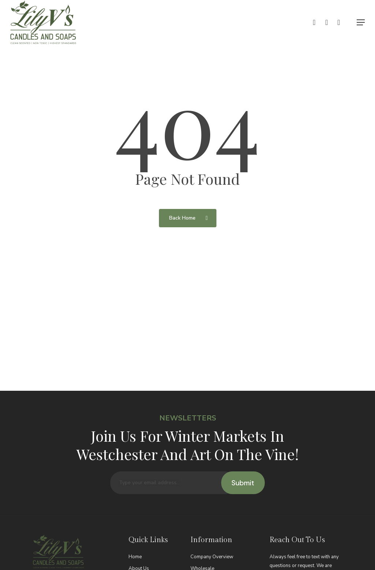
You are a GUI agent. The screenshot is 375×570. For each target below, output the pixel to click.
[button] (361, 22)
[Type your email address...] (173, 494)
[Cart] (342, 22)
